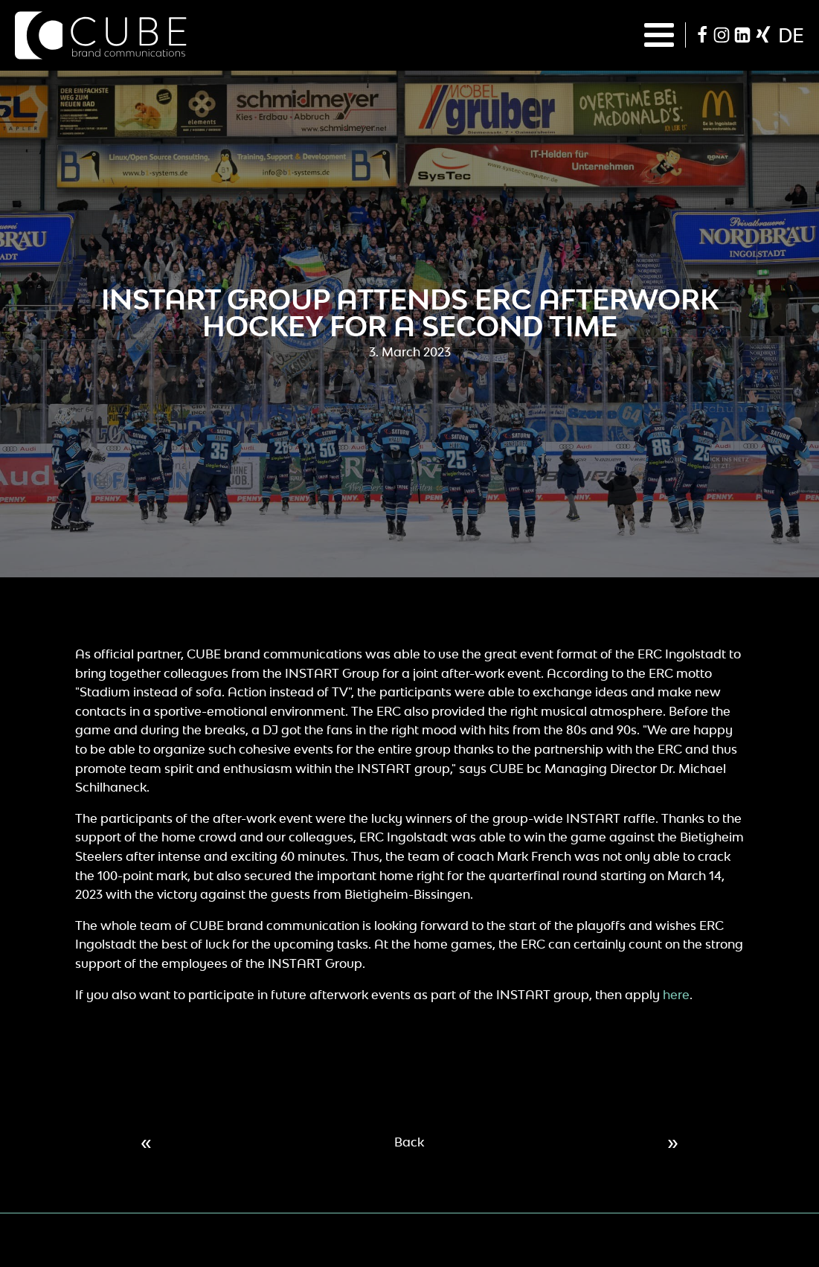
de (791, 35)
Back (409, 1142)
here (676, 994)
